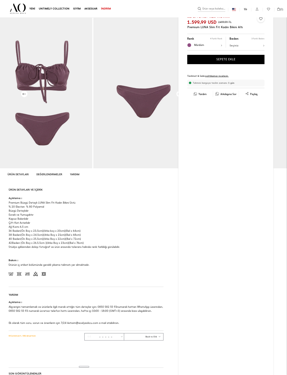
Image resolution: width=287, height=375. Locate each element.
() (280, 9)
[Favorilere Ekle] (260, 18)
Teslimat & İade (208, 76)
